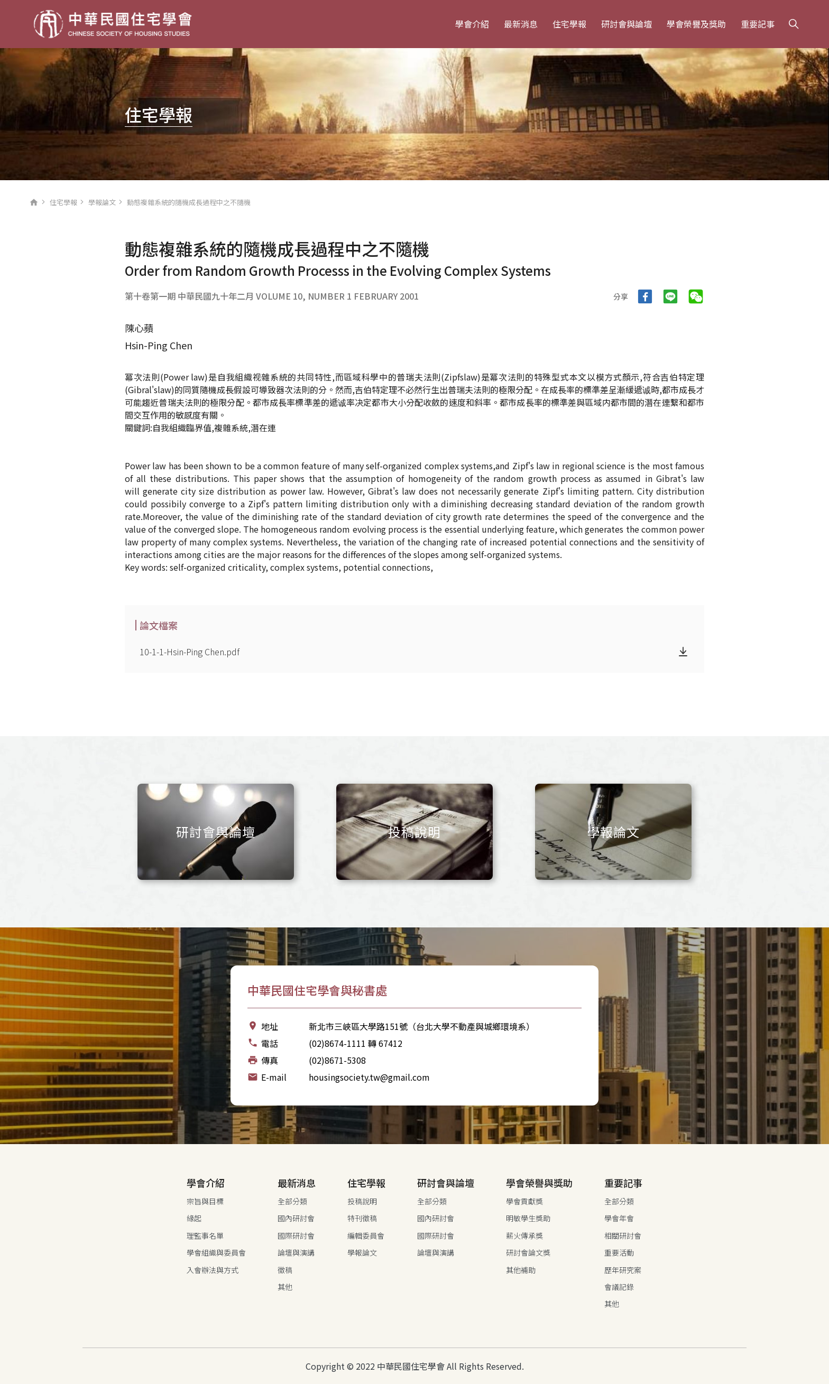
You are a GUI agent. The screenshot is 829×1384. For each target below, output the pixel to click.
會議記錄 (619, 1286)
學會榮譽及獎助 (696, 23)
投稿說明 (362, 1201)
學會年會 (619, 1218)
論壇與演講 (296, 1252)
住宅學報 (569, 23)
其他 (285, 1286)
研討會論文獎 (528, 1252)
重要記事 (758, 23)
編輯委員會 (365, 1235)
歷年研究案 (622, 1270)
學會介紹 (472, 23)
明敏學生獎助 (528, 1218)
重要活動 (619, 1252)
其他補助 (521, 1270)
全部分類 (292, 1201)
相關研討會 (622, 1235)
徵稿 (285, 1270)
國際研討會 (296, 1235)
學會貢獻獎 (524, 1201)
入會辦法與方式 (212, 1270)
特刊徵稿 (362, 1218)
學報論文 (102, 202)
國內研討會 (296, 1218)
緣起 (194, 1218)
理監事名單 (205, 1235)
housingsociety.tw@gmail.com (369, 1077)
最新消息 (521, 23)
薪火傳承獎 (524, 1235)
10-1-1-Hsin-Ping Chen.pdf (190, 651)
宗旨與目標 (205, 1201)
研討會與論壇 (626, 23)
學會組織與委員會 (216, 1252)
